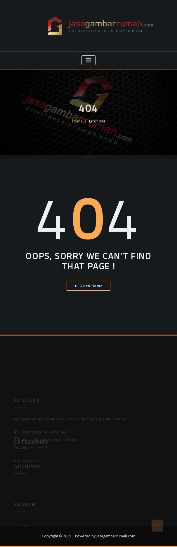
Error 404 (97, 124)
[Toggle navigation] (88, 60)
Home (77, 124)
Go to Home (88, 286)
